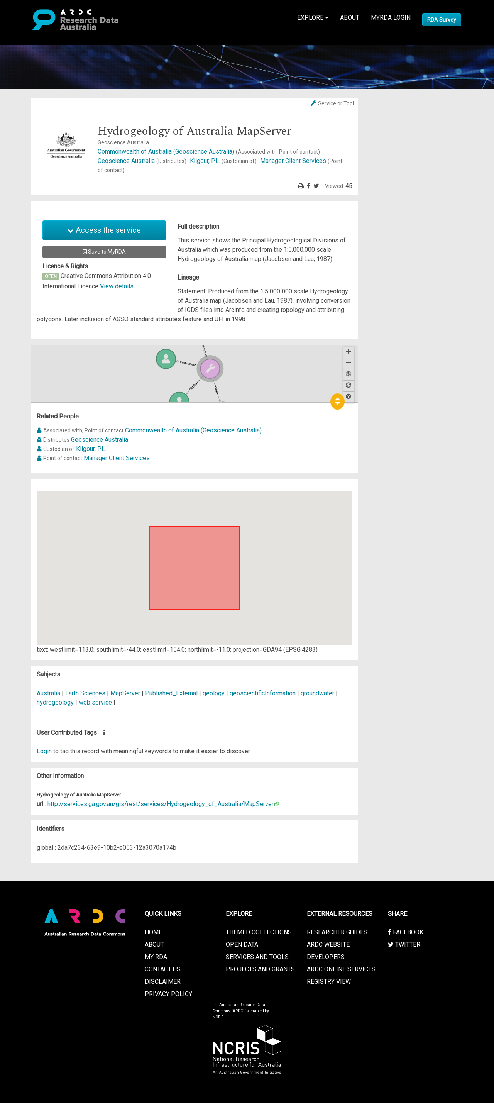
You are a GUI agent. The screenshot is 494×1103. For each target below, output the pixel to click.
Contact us (163, 969)
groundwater (317, 693)
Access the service (104, 230)
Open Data (242, 944)
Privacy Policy (168, 994)
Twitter (404, 944)
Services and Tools (257, 957)
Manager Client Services (117, 458)
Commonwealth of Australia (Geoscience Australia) (209, 151)
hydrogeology (55, 702)
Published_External (171, 693)
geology (214, 693)
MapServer (125, 693)
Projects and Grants (260, 969)
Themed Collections (259, 932)
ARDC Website (328, 944)
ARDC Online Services (341, 969)
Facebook (405, 932)
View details (117, 286)
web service (95, 702)
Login (44, 751)
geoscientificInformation (263, 693)
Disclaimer (163, 981)
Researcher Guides (337, 932)
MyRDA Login (391, 17)
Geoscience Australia (143, 160)
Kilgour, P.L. (224, 160)
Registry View (329, 981)
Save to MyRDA (104, 252)
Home (153, 932)
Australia (48, 693)
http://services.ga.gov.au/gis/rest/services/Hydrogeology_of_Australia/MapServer (160, 804)
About (349, 17)
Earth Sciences (86, 693)
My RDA (156, 957)
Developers (326, 957)
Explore (312, 17)
